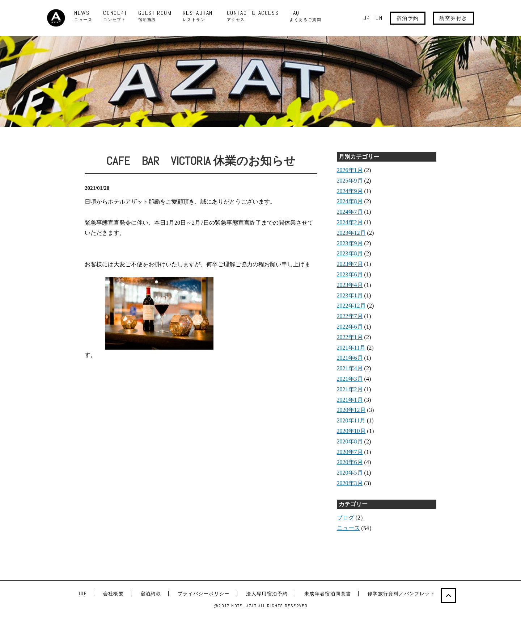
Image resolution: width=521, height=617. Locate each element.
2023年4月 (350, 285)
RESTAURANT (199, 16)
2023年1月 (350, 295)
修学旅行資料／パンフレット (401, 594)
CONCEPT (115, 16)
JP (367, 18)
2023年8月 (350, 253)
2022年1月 (350, 337)
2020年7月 (350, 452)
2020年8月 (350, 441)
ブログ (345, 517)
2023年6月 (350, 274)
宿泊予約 (408, 18)
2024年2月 (350, 222)
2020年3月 (350, 483)
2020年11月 (351, 420)
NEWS (83, 16)
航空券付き (453, 18)
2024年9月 (350, 191)
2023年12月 (351, 233)
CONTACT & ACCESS (253, 16)
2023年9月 (350, 243)
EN (379, 18)
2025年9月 (350, 181)
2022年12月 (351, 306)
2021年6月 (350, 358)
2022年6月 (350, 327)
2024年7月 (350, 212)
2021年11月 (351, 348)
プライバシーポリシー (204, 594)
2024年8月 (350, 201)
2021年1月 (350, 400)
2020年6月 (350, 462)
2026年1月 (350, 170)
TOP (82, 594)
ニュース (348, 528)
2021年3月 (350, 379)
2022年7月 (350, 316)
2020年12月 (351, 410)
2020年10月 (351, 431)
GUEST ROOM (155, 16)
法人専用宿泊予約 (267, 594)
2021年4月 (350, 368)
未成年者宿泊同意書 (327, 594)
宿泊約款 (150, 594)
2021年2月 (350, 389)
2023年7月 (350, 264)
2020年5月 (350, 473)
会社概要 (113, 594)
